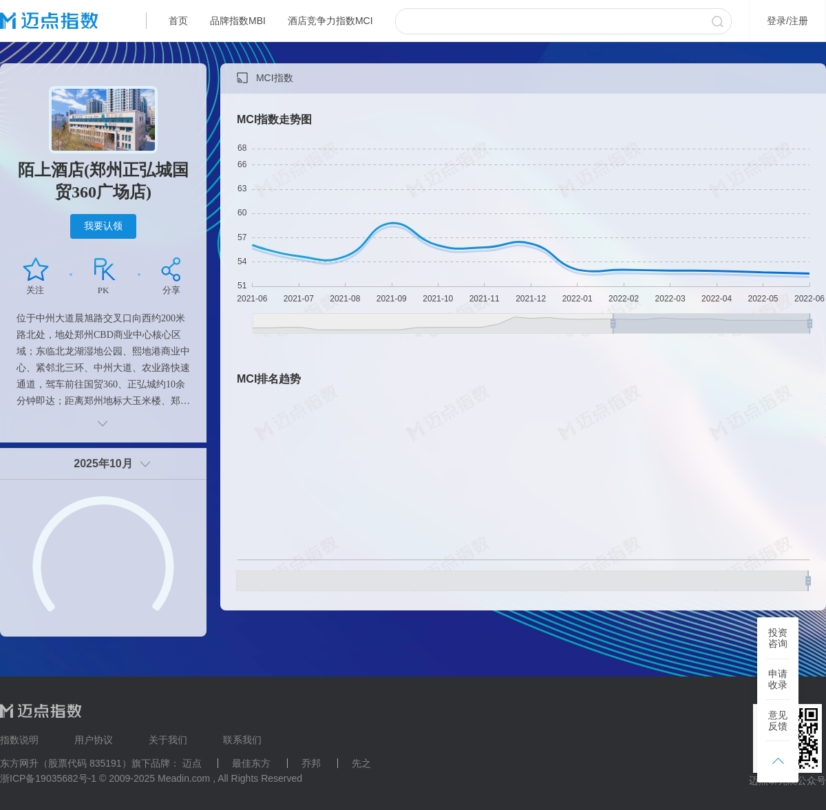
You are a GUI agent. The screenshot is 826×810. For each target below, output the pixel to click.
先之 (361, 763)
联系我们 (242, 739)
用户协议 (93, 739)
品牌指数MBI (238, 20)
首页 (178, 20)
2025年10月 (103, 463)
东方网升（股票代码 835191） (65, 763)
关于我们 (168, 739)
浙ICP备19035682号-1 (48, 778)
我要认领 (103, 225)
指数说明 (19, 739)
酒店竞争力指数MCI (330, 20)
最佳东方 (251, 763)
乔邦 (311, 763)
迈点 (192, 763)
